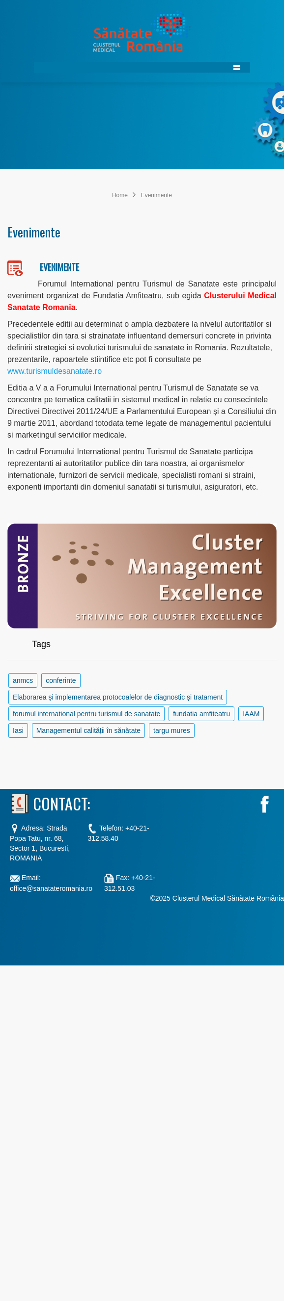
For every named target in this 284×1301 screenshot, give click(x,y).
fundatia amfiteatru (201, 714)
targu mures (171, 730)
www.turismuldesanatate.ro (54, 371)
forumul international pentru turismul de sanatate (86, 714)
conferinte (61, 680)
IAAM (251, 714)
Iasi (18, 730)
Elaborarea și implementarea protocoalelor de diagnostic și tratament (118, 697)
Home (120, 195)
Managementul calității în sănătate (88, 730)
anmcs (23, 680)
